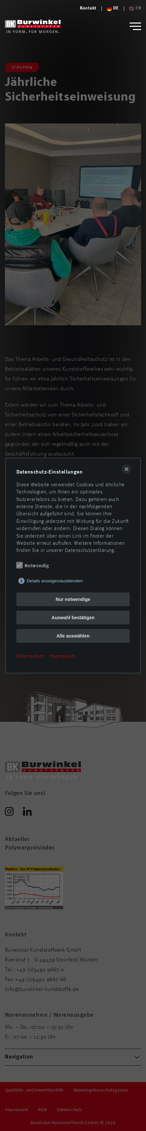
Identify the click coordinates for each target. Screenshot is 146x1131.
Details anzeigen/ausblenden (55, 580)
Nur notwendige (73, 599)
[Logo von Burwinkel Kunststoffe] (88, 8)
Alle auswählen (72, 635)
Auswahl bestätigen (72, 617)
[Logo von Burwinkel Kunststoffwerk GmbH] (33, 26)
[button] (135, 26)
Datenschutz (30, 656)
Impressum (62, 656)
